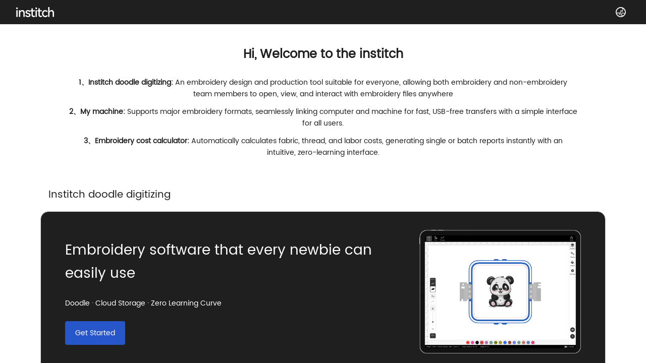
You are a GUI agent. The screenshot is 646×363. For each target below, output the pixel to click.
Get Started (95, 333)
